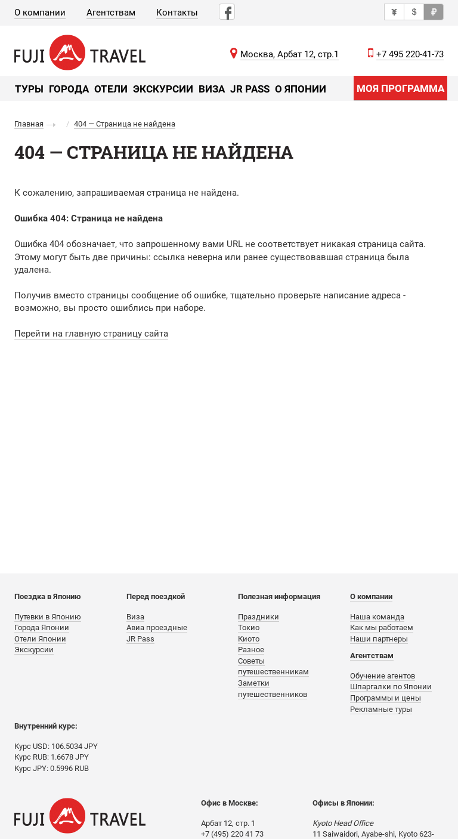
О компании (40, 12)
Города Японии (41, 627)
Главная (29, 123)
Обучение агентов (382, 675)
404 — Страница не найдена (124, 123)
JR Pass (250, 89)
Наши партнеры (379, 638)
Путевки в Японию (47, 616)
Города (69, 89)
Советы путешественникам (273, 666)
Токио (248, 627)
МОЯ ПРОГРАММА (400, 88)
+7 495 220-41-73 (410, 54)
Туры (29, 89)
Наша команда (377, 616)
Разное (251, 649)
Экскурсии (163, 89)
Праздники (258, 616)
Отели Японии (40, 638)
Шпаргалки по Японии (391, 686)
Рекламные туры (381, 709)
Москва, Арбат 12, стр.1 (289, 54)
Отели (111, 89)
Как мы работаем (381, 627)
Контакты (177, 12)
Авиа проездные (156, 627)
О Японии (300, 89)
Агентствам (110, 12)
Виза (212, 89)
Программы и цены (385, 697)
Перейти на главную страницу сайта (91, 333)
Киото (248, 638)
